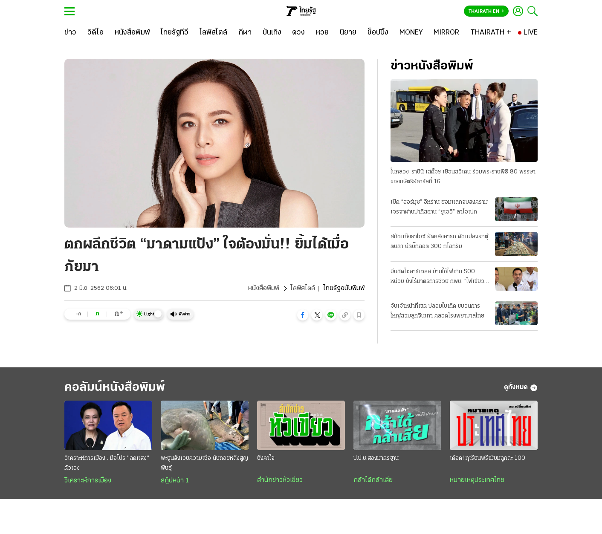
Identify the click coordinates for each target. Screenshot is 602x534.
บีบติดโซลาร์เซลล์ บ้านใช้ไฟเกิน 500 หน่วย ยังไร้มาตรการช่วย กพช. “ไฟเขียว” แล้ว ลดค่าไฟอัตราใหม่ (438, 277)
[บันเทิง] (272, 32)
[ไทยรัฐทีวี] (174, 32)
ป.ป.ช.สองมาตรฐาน (376, 458)
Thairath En (486, 11)
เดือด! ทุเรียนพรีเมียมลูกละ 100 (487, 458)
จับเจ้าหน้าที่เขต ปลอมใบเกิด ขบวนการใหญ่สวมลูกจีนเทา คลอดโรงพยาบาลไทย (437, 311)
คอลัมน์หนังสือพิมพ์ (114, 387)
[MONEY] (411, 32)
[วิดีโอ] (95, 32)
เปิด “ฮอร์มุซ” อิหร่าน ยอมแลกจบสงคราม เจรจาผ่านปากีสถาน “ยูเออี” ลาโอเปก (439, 207)
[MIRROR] (446, 32)
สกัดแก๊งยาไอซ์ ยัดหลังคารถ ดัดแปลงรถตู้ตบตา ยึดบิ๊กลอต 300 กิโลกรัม (439, 242)
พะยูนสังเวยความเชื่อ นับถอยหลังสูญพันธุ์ (204, 463)
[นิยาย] (348, 32)
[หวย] (322, 32)
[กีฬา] (245, 32)
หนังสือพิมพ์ (263, 288)
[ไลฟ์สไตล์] (213, 32)
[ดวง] (298, 32)
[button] (302, 314)
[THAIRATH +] (490, 32)
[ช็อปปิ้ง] (378, 32)
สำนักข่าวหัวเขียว (280, 480)
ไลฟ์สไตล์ (302, 288)
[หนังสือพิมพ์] (132, 32)
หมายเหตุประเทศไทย (477, 480)
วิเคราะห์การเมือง (87, 480)
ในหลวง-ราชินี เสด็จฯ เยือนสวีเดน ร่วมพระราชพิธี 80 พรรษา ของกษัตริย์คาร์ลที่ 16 (463, 177)
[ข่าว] (70, 32)
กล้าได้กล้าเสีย (373, 480)
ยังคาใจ (266, 458)
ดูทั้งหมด (521, 388)
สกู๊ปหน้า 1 (175, 480)
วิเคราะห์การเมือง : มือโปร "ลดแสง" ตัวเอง (106, 463)
